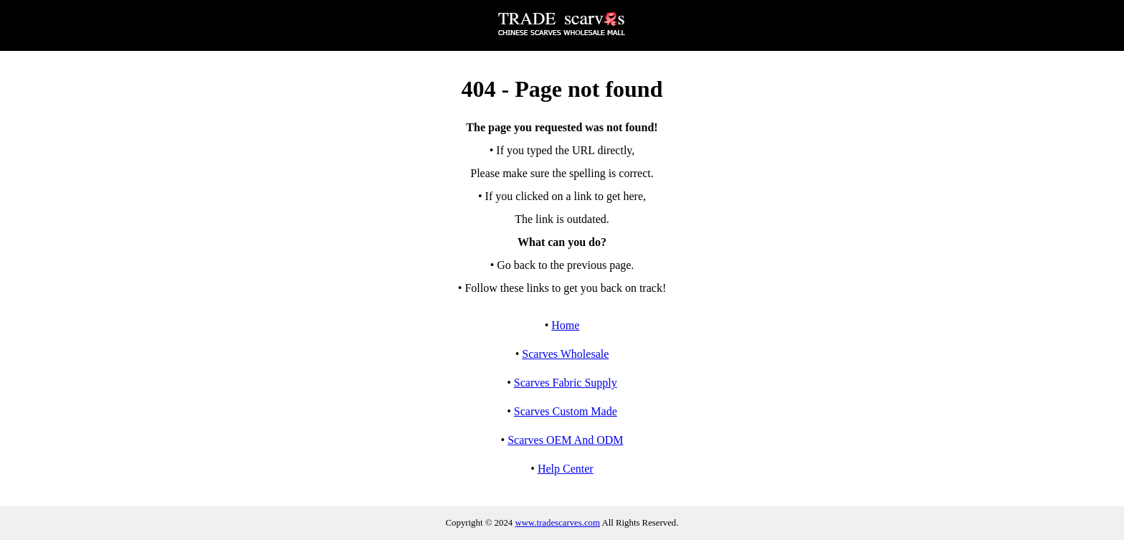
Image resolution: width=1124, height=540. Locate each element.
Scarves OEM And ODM (565, 440)
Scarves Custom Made (565, 411)
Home (565, 325)
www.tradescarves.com (557, 523)
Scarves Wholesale (565, 354)
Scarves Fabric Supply (565, 382)
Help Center (566, 469)
